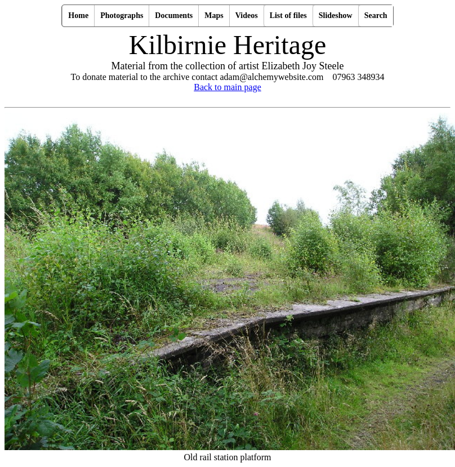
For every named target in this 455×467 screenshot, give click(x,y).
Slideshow (336, 15)
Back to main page (227, 87)
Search (375, 15)
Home (78, 15)
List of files (288, 15)
